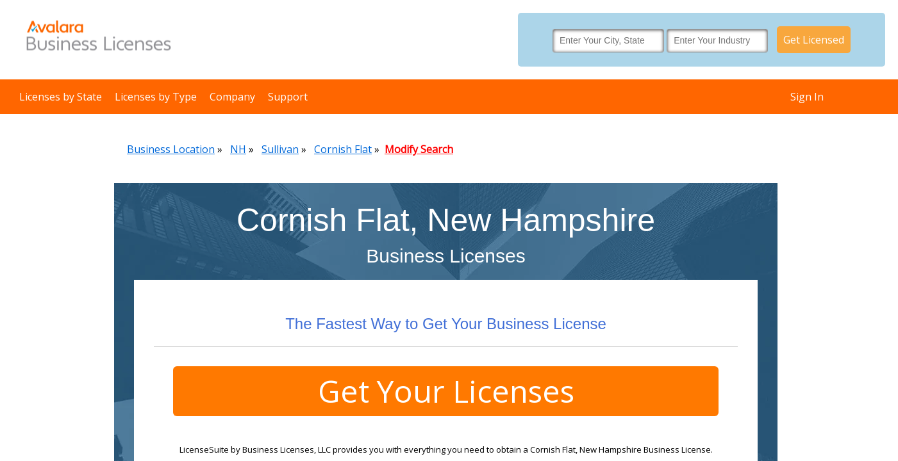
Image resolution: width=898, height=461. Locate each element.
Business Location (171, 149)
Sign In (807, 97)
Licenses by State (60, 97)
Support (288, 97)
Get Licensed (813, 40)
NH (238, 149)
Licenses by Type (156, 97)
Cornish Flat (343, 149)
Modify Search (419, 149)
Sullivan (280, 149)
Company (232, 97)
